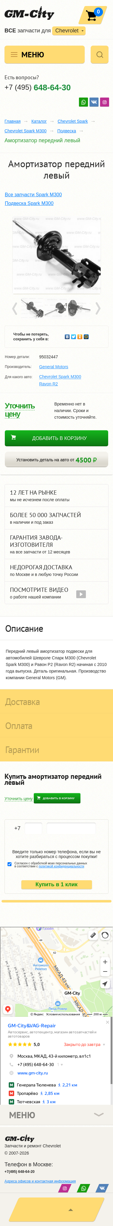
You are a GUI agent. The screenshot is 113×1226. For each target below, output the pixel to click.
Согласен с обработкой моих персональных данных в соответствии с (50, 865)
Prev (15, 308)
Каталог (39, 121)
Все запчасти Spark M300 (33, 194)
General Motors (53, 366)
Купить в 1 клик (57, 884)
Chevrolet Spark (73, 121)
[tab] (56, 628)
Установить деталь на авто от (56, 459)
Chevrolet (66, 31)
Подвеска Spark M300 (29, 203)
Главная (12, 121)
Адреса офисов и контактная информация (40, 1181)
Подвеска (66, 130)
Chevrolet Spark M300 (25, 130)
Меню (32, 54)
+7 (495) (38, 87)
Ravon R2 (48, 383)
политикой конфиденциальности (61, 866)
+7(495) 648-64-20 (20, 1172)
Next (97, 308)
